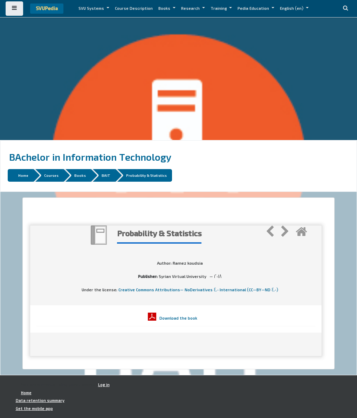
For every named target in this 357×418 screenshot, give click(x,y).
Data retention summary (40, 400)
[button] (345, 8)
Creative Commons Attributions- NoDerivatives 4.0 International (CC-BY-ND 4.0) (198, 290)
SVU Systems (91, 8)
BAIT (106, 175)
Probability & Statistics (146, 175)
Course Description (134, 8)
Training (219, 8)
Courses (51, 175)
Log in (104, 385)
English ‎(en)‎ (292, 8)
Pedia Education (254, 8)
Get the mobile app (34, 408)
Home (23, 175)
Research (191, 8)
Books (164, 8)
